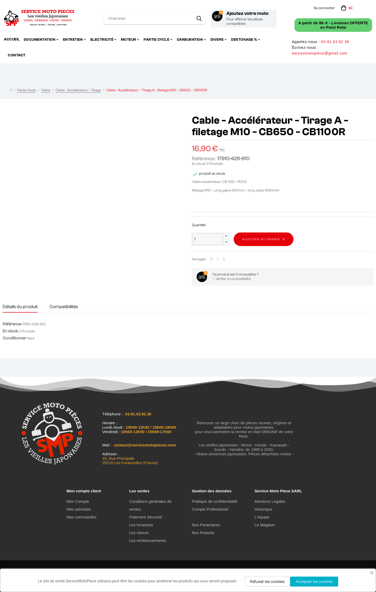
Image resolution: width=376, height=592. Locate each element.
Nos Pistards (203, 532)
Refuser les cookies (267, 581)
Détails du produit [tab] (20, 306)
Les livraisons (141, 525)
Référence (12, 324)
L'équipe (262, 517)
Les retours (139, 532)
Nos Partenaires (206, 525)
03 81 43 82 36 (335, 42)
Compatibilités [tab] (64, 306)
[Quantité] (207, 239)
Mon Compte (78, 501)
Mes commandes (81, 517)
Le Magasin (265, 525)
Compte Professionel (210, 509)
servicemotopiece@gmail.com (320, 53)
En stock (199, 164)
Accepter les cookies (314, 581)
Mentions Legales (270, 501)
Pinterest (224, 259)
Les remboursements (147, 540)
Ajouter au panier (261, 239)
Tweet (218, 259)
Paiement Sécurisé (145, 517)
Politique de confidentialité (214, 501)
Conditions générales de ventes (150, 505)
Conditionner (14, 338)
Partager (211, 259)
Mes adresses (79, 509)
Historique (263, 509)
